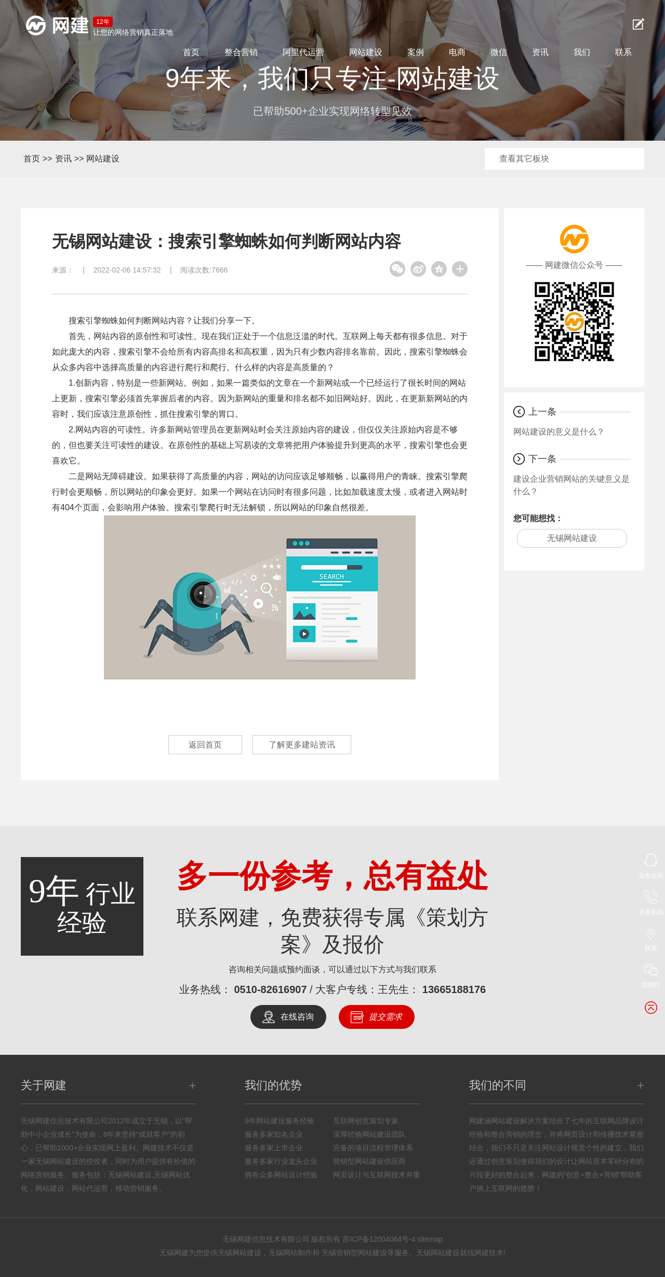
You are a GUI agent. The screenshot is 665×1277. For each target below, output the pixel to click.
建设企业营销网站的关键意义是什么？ (571, 485)
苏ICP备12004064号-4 (378, 1239)
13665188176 (454, 989)
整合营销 (241, 52)
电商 (457, 52)
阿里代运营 (303, 52)
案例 (415, 52)
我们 (582, 52)
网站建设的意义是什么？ (559, 431)
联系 (623, 52)
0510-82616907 (270, 989)
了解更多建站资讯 (302, 744)
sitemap (430, 1239)
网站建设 (365, 52)
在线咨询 (297, 1016)
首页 (191, 52)
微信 (498, 52)
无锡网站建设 (572, 538)
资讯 (540, 52)
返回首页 (205, 744)
